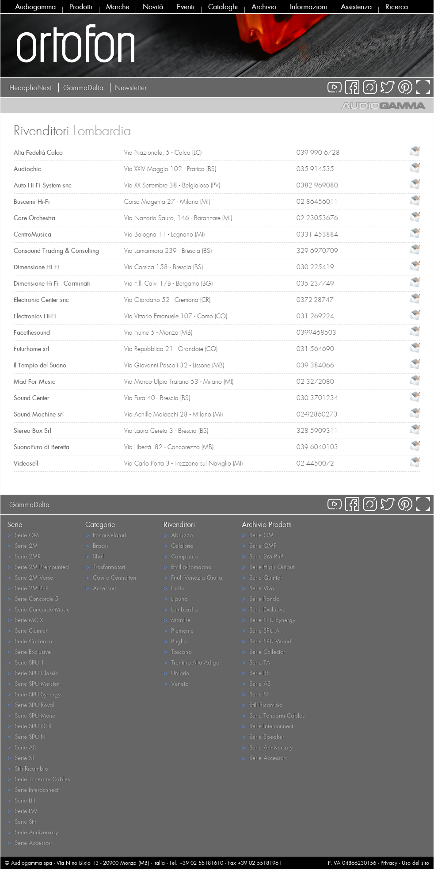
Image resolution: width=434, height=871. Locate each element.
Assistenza (356, 6)
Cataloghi (223, 6)
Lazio (174, 588)
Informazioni (308, 6)
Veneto (176, 683)
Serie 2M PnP (28, 588)
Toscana (178, 651)
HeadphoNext (30, 87)
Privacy (389, 863)
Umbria (177, 673)
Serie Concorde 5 (32, 598)
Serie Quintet (27, 630)
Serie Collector (263, 651)
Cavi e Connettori (110, 577)
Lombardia (181, 609)
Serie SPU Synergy (34, 694)
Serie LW (22, 810)
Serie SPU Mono (31, 715)
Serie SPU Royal (30, 704)
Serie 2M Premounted (38, 566)
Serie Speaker (263, 736)
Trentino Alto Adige (191, 662)
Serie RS (256, 673)
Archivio (263, 6)
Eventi (185, 6)
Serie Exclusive (29, 651)
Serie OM (23, 535)
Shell (95, 556)
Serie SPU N (26, 736)
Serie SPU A (260, 630)
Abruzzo (178, 535)
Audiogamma (35, 6)
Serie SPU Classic (32, 673)
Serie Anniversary (32, 832)
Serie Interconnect (32, 789)
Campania (181, 556)
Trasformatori (105, 566)
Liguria (176, 598)
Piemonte (179, 630)
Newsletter (131, 87)
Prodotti (80, 6)
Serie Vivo (258, 588)
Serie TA (256, 662)
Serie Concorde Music (38, 609)
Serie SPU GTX (29, 726)
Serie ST (20, 757)
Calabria (179, 545)
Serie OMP (259, 545)
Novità (153, 6)
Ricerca (396, 6)
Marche (117, 6)
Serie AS (21, 747)
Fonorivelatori (105, 535)
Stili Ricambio (27, 768)
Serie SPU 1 (25, 662)
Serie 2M (22, 545)
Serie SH (21, 821)
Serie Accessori (29, 842)
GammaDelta (83, 87)
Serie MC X (25, 619)
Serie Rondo (260, 598)
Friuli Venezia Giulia (193, 577)
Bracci (96, 545)
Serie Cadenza (30, 641)
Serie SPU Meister (33, 683)
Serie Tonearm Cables (38, 779)
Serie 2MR (24, 556)
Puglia (175, 641)
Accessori (100, 588)
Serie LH (21, 800)
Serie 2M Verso (30, 577)
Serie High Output (268, 566)
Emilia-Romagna (188, 566)
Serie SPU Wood (266, 641)
